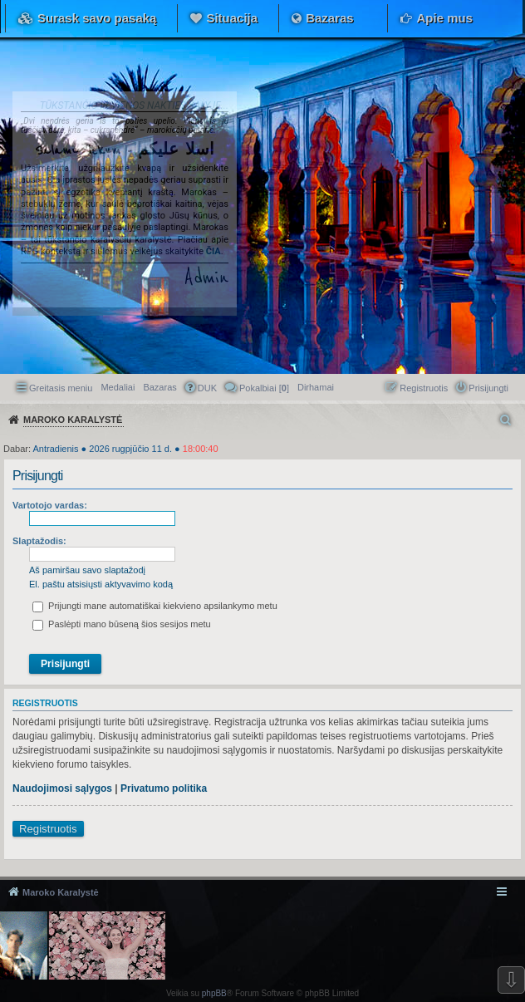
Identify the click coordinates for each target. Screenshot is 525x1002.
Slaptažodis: (39, 541)
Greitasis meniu (60, 388)
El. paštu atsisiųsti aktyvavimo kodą (101, 584)
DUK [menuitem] (207, 388)
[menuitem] (315, 387)
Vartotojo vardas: (49, 505)
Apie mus (444, 18)
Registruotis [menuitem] (424, 388)
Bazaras (330, 18)
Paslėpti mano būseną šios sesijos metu (121, 624)
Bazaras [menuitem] (159, 387)
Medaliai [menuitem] (118, 387)
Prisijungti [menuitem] (488, 388)
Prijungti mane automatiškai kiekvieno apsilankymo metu (154, 606)
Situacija (232, 18)
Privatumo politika (163, 788)
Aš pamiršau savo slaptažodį (87, 570)
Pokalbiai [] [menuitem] (264, 388)
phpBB (214, 993)
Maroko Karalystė (60, 892)
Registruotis (48, 829)
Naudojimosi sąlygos (62, 788)
